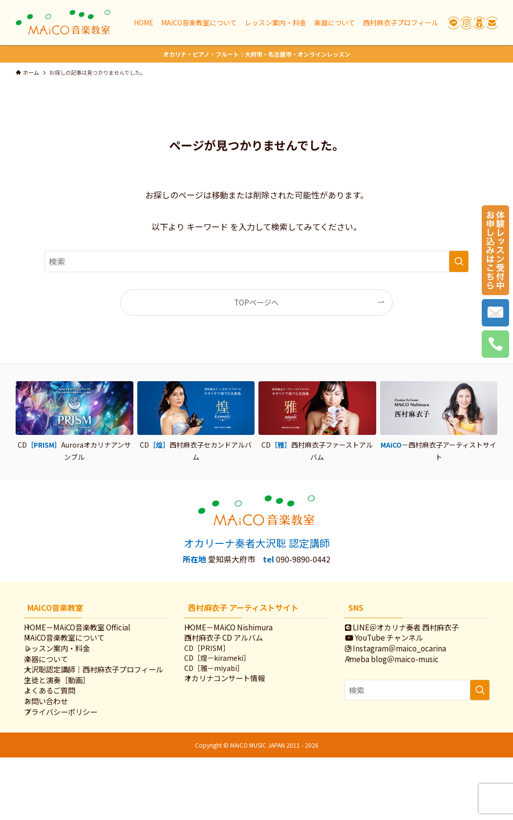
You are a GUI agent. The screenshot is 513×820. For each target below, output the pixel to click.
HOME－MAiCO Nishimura (239, 630)
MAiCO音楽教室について (75, 646)
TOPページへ (256, 302)
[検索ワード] (256, 261)
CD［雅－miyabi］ (224, 687)
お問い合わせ (57, 754)
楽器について (57, 678)
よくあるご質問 (60, 738)
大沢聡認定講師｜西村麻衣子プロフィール (97, 700)
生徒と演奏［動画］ (68, 721)
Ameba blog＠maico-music (402, 678)
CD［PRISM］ (217, 662)
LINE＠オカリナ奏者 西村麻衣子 (413, 630)
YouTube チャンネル (395, 646)
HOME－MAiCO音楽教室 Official (88, 630)
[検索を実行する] (459, 261)
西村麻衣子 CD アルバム (234, 646)
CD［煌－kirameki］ (227, 674)
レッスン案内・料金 (68, 662)
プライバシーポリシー (71, 771)
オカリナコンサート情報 (235, 700)
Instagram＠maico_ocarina (406, 662)
